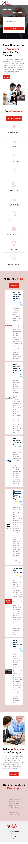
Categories (14, 834)
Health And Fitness (14, 132)
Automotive (14, 190)
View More (14, 285)
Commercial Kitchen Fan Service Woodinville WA (17, 495)
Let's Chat (14, 774)
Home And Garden (14, 264)
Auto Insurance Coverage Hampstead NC (17, 368)
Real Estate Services (14, 235)
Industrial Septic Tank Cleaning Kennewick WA (17, 296)
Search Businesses (14, 831)
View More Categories (14, 118)
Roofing (14, 249)
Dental (14, 147)
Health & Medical (14, 205)
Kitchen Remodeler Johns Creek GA (17, 441)
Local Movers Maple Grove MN (17, 643)
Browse (6, 77)
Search (14, 29)
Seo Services (14, 220)
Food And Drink (14, 161)
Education (14, 176)
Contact (14, 838)
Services (14, 836)
